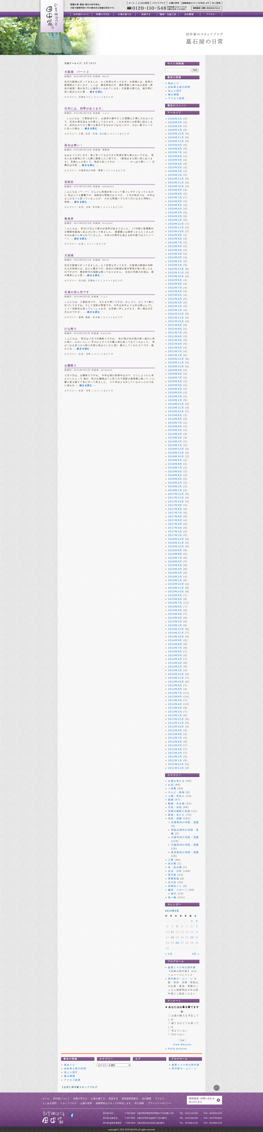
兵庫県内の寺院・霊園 (185, 822)
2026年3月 (175, 122)
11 (172, 932)
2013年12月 (176, 674)
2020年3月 (175, 392)
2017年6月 (175, 516)
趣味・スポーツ (178, 889)
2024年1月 (175, 220)
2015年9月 (175, 595)
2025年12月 (176, 133)
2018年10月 (176, 456)
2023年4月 (175, 253)
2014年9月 (175, 640)
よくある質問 (49, 1103)
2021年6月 (175, 336)
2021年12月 (176, 313)
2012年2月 (175, 756)
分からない (178, 1034)
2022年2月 (175, 306)
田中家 (96, 207)
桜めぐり (173, 83)
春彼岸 (69, 218)
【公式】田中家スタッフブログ (79, 1087)
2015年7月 (175, 602)
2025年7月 (175, 152)
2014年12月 (176, 629)
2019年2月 (175, 441)
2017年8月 (175, 509)
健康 (81, 317)
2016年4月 (175, 569)
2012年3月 (175, 753)
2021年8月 (175, 328)
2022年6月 (175, 291)
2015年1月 (175, 625)
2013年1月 (175, 715)
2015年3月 (175, 617)
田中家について (61, 1098)
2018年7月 (175, 467)
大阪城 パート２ (76, 71)
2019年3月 (175, 437)
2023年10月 (176, 231)
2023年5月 (175, 250)
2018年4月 (175, 479)
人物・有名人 (176, 796)
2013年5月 (175, 700)
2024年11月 (176, 182)
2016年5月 (175, 565)
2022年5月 (175, 295)
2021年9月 (175, 325)
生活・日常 (92, 134)
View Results (182, 1044)
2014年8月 (175, 644)
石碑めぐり (85, 97)
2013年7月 (175, 693)
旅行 (174, 893)
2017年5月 (175, 520)
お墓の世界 (86, 1103)
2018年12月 (176, 449)
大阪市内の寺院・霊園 (185, 837)
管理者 (106, 150)
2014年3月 (175, 663)
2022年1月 (175, 310)
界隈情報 (173, 878)
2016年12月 (176, 539)
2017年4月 (175, 524)
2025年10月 (176, 141)
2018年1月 (175, 490)
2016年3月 (175, 572)
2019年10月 (176, 411)
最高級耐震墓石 (130, 1098)
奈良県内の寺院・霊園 (185, 852)
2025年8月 (175, 148)
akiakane (108, 186)
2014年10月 (176, 636)
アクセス (159, 1098)
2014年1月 (175, 670)
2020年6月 (175, 381)
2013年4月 (175, 704)
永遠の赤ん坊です (76, 292)
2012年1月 (175, 760)
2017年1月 (175, 535)
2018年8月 (175, 464)
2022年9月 (175, 280)
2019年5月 (175, 430)
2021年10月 (176, 321)
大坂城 (69, 255)
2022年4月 (175, 298)
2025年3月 (175, 167)
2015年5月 (175, 610)
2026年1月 (175, 130)
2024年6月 (175, 201)
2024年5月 (175, 205)
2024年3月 (175, 212)
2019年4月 (175, 434)
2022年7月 (175, 287)
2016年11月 (176, 542)
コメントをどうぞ (103, 97)
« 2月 (169, 953)
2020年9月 (175, 370)
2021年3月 (175, 347)
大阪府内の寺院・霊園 (91, 170)
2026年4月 (175, 118)
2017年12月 (176, 494)
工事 (81, 134)
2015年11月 (176, 587)
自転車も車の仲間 (179, 87)
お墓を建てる (98, 1098)
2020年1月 (175, 400)
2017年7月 (175, 512)
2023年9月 (175, 235)
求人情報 (139, 1103)
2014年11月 (176, 632)
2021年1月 (175, 355)
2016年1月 (175, 580)
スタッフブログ (68, 1103)
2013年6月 (175, 696)
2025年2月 (175, 171)
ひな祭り (70, 328)
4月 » (195, 953)
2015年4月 (175, 614)
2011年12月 (176, 764)
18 (172, 937)
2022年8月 (175, 283)
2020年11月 (176, 362)
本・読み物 (175, 867)
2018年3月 (175, 482)
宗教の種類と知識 (179, 811)
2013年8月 (175, 689)
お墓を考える (176, 781)
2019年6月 (175, 426)
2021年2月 (175, 351)
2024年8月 (175, 193)
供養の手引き (80, 1098)
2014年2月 (175, 666)
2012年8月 (175, 734)
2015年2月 (175, 621)
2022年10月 (176, 276)
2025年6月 (175, 156)
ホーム (45, 1098)
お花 (81, 244)
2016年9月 (175, 550)
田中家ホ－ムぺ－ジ (180, 978)
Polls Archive (177, 1048)
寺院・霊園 (175, 818)
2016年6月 (175, 561)
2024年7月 (175, 197)
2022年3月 (175, 302)
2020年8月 (175, 373)
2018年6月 (175, 471)
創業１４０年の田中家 (182, 967)
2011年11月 (176, 768)
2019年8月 (175, 419)
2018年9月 (175, 460)
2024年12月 (176, 178)
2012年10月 (176, 726)
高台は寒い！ (73, 145)
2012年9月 (175, 730)
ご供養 (172, 788)
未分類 (172, 863)
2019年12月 (176, 404)
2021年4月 (175, 343)
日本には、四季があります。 (84, 108)
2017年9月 (175, 505)
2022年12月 (176, 268)
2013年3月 (175, 707)
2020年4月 (175, 389)
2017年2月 (175, 531)
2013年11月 (176, 677)
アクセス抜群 (176, 98)
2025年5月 (175, 160)
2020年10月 (176, 366)
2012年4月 (175, 749)
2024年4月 (175, 208)
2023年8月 (175, 238)
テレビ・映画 (176, 792)
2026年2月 (175, 126)
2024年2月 (175, 216)
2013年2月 (175, 711)
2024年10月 (176, 186)
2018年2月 (175, 486)
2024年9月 (175, 190)
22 (192, 937)
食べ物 (172, 897)
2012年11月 (176, 723)
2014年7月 (175, 647)
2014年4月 (175, 659)
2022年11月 (176, 272)
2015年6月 (175, 606)
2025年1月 (175, 175)
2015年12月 (176, 584)
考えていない (179, 1030)
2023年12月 (176, 223)
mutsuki (107, 223)
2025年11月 (176, 137)
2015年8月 (175, 599)
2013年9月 (175, 685)
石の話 (103, 134)
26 (177, 942)
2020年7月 (175, 377)
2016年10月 (176, 546)
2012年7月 (175, 737)
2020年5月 (175, 385)
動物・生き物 (93, 317)
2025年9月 (175, 145)
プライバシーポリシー (159, 1103)
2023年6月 (175, 246)
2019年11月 (176, 407)
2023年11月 (176, 227)
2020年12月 (176, 359)
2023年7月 (175, 242)
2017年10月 (176, 501)
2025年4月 (175, 163)
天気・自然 (175, 807)
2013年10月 (176, 681)
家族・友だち (176, 814)
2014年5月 (175, 655)
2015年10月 (176, 591)
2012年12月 (176, 719)
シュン (106, 113)
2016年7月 (175, 557)
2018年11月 (176, 452)
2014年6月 (175, 651)
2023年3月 (175, 257)
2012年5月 (175, 745)
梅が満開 (173, 94)
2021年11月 (176, 317)
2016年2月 (175, 576)
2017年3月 (175, 527)
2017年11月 (176, 497)
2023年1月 (175, 265)
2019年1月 (175, 445)
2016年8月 (175, 554)
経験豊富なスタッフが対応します (113, 1103)
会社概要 (146, 1098)
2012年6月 (175, 741)
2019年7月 (175, 422)
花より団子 (175, 91)
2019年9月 (175, 415)
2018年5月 (175, 475)
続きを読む (98, 92)
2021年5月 (175, 340)
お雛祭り (70, 365)
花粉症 (69, 182)
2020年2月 (175, 396)
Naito (106, 76)
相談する (113, 1098)
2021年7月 (175, 332)
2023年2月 (175, 261)
